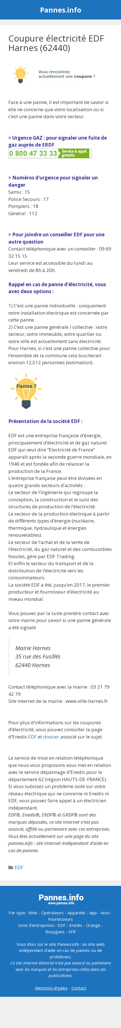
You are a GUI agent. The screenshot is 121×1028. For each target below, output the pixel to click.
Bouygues (55, 931)
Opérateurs (52, 912)
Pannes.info (60, 9)
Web (32, 912)
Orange (93, 925)
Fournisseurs (60, 919)
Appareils (76, 912)
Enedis (75, 925)
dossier (51, 736)
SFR (72, 931)
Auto (105, 912)
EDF (32, 736)
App (93, 912)
